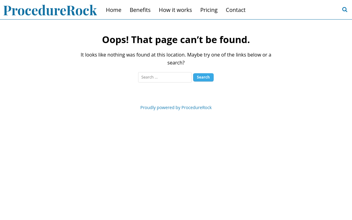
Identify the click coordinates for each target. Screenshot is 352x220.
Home (114, 9)
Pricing (209, 9)
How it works (175, 9)
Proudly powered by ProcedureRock (176, 107)
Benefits (140, 9)
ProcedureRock (50, 10)
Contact (236, 9)
